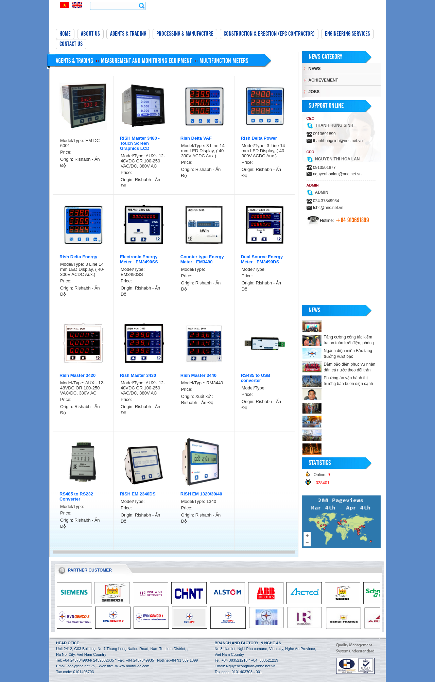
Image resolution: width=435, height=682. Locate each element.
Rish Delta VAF (196, 138)
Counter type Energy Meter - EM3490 (202, 259)
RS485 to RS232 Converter (76, 496)
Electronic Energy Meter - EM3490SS (139, 259)
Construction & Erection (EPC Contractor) (269, 34)
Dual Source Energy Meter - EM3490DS (262, 259)
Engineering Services (347, 34)
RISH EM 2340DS (138, 493)
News (315, 68)
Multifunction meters (223, 61)
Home (65, 34)
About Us (90, 34)
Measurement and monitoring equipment (146, 61)
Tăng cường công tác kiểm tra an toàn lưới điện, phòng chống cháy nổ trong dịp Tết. (350, 343)
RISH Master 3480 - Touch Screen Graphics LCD (140, 143)
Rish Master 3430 (138, 375)
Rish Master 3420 (77, 375)
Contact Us (71, 44)
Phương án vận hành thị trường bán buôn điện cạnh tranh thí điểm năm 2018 (348, 383)
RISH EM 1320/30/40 (201, 493)
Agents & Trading (128, 34)
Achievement (323, 80)
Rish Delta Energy (78, 256)
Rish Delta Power (259, 138)
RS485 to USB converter (256, 378)
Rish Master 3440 (198, 375)
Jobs (314, 91)
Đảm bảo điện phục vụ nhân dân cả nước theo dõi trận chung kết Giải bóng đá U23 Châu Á (339, 370)
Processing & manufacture (184, 34)
